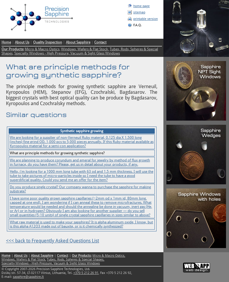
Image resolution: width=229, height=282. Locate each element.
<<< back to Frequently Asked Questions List (52, 241)
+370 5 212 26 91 (85, 273)
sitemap (139, 12)
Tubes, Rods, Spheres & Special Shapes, (75, 259)
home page (141, 6)
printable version (145, 19)
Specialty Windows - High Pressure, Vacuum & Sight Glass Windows (67, 53)
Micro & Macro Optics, (42, 49)
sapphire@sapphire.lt (28, 277)
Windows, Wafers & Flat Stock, (85, 49)
